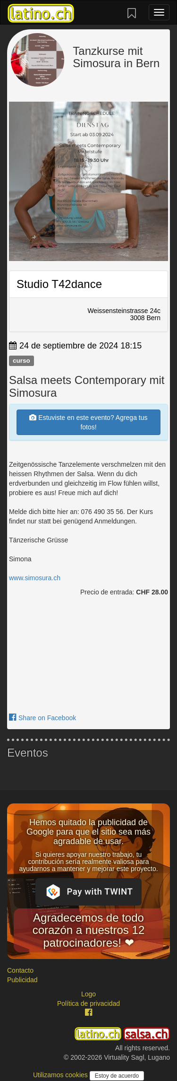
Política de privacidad (88, 1003)
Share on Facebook (42, 718)
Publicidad (22, 980)
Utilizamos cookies (61, 1075)
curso (21, 360)
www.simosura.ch (34, 578)
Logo (88, 994)
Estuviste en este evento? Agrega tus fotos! (88, 422)
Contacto (20, 970)
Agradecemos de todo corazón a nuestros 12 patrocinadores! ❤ (88, 930)
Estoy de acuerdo (117, 1075)
